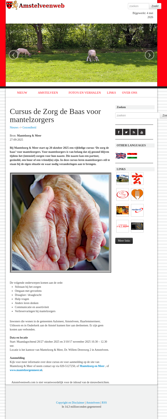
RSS (104, 402)
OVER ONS (129, 92)
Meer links (124, 240)
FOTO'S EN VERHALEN (85, 92)
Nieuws (14, 127)
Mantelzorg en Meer (92, 366)
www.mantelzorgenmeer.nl (26, 370)
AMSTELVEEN (48, 92)
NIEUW (22, 92)
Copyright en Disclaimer (70, 402)
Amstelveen (93, 402)
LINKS (111, 92)
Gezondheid (29, 127)
